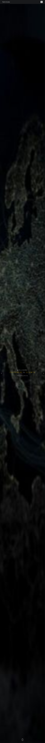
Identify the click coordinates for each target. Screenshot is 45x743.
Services (6, 2)
